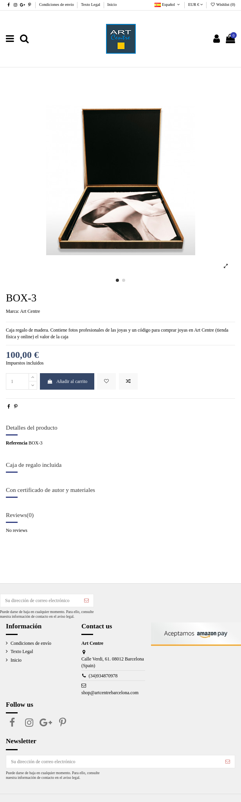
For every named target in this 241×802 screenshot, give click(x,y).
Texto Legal (91, 4)
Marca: (12, 311)
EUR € (195, 4)
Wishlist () (222, 4)
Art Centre (30, 311)
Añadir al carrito (67, 381)
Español (168, 4)
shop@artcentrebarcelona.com (109, 692)
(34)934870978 (103, 676)
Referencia (16, 443)
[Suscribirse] (86, 600)
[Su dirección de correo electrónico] (39, 600)
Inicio (112, 4)
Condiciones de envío (57, 4)
